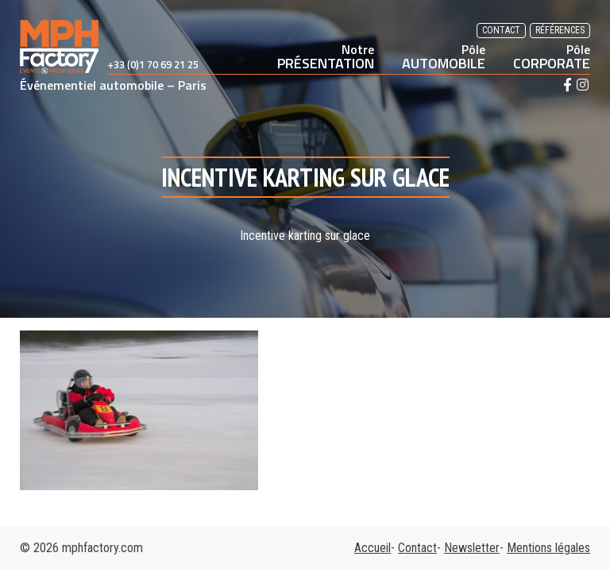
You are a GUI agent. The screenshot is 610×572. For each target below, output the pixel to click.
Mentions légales (548, 547)
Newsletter (472, 547)
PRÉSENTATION (325, 56)
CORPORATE (551, 56)
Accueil (372, 547)
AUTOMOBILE (443, 56)
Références (560, 30)
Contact (501, 30)
